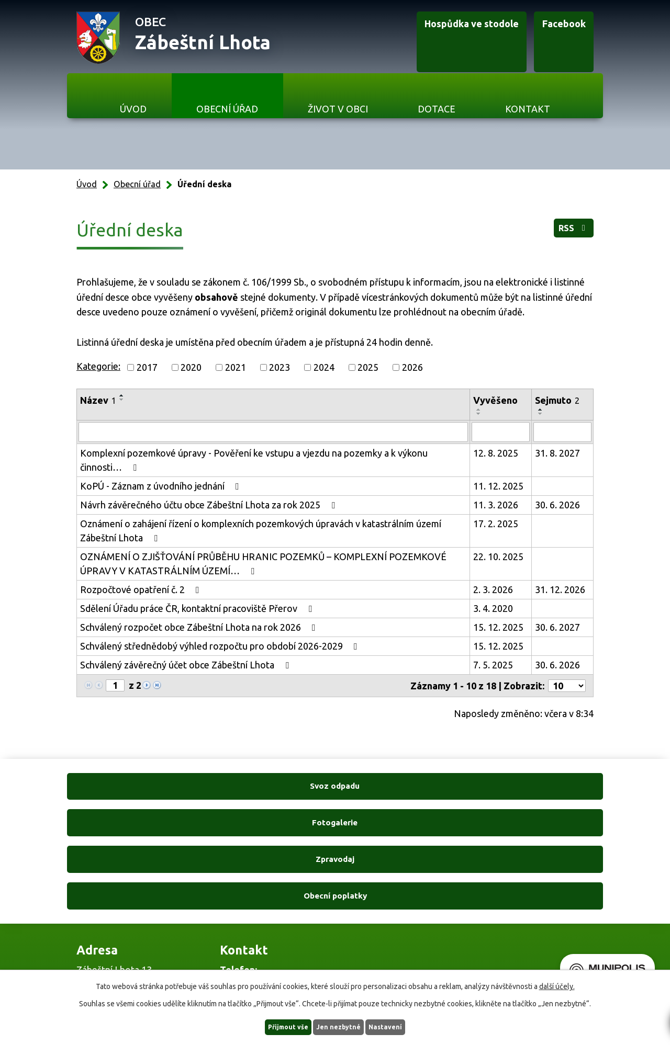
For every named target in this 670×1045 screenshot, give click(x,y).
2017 (147, 367)
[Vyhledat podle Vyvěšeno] (501, 432)
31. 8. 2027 (557, 453)
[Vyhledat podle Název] (273, 432)
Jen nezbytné (340, 1026)
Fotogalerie (267, 790)
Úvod (133, 109)
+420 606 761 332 (257, 882)
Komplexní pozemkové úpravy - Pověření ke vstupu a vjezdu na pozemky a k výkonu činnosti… (254, 460)
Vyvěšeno (495, 400)
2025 (368, 367)
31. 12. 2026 (560, 589)
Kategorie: (98, 366)
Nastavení (402, 1026)
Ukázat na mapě (421, 903)
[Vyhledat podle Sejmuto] (562, 432)
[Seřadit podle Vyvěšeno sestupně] (479, 414)
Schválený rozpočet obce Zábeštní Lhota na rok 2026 (200, 627)
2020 (191, 367)
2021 (235, 367)
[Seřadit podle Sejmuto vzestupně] (540, 409)
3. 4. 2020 (493, 608)
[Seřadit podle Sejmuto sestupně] (540, 414)
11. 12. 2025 (498, 486)
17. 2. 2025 (495, 523)
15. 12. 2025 (498, 627)
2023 (279, 367)
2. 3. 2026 (493, 589)
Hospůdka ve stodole (427, 38)
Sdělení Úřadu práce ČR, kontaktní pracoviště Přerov (198, 608)
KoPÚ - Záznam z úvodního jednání (161, 486)
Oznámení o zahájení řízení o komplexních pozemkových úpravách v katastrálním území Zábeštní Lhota (260, 530)
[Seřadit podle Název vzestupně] (122, 395)
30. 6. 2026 (557, 504)
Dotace (436, 109)
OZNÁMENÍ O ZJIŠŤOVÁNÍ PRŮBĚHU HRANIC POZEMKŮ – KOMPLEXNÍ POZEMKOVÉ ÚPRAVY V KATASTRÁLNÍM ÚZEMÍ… (263, 563)
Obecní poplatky (540, 790)
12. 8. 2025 (495, 453)
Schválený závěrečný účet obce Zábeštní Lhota (186, 665)
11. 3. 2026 (495, 504)
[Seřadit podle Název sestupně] (122, 399)
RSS (566, 233)
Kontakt (527, 109)
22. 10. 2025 (498, 556)
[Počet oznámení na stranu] (567, 685)
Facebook (544, 38)
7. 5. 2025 (493, 665)
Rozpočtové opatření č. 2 (142, 589)
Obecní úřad (227, 109)
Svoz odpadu (130, 790)
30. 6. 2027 (557, 627)
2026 (412, 367)
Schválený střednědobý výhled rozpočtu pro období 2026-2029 (221, 646)
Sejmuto (557, 400)
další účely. (557, 985)
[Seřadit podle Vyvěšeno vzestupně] (479, 409)
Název (98, 400)
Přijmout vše (272, 1026)
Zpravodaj (403, 790)
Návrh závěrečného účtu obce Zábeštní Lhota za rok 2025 (209, 504)
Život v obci (338, 109)
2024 (324, 367)
